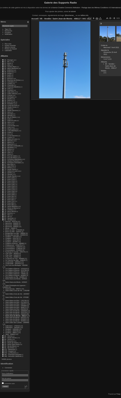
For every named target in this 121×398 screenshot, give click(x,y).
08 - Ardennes (9, 72)
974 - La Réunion (10, 353)
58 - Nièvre (8, 149)
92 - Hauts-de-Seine (11, 342)
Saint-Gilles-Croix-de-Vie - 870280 (17, 297)
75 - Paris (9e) (9, 204)
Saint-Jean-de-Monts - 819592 (15, 321)
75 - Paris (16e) (9, 188)
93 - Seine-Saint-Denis (12, 344)
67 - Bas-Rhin (9, 164)
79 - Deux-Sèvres (10, 211)
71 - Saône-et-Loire (10, 171)
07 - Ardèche (8, 70)
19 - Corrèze (8, 90)
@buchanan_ (70, 15)
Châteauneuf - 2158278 (13, 245)
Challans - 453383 (11, 242)
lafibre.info (84, 15)
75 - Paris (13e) (9, 183)
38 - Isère (7, 122)
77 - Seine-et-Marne (11, 208)
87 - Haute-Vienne (10, 337)
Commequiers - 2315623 (13, 250)
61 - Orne (7, 154)
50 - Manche (8, 141)
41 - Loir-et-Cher (9, 125)
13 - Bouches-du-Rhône (12, 80)
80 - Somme (8, 213)
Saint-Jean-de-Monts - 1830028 (16, 311)
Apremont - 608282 (11, 223)
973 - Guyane (8, 351)
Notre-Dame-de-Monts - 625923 (16, 279)
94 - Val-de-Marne (10, 346)
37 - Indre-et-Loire (10, 120)
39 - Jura (7, 124)
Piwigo (118, 394)
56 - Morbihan (9, 147)
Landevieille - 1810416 (13, 263)
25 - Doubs (8, 98)
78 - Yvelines (8, 210)
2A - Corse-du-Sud (10, 105)
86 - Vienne (8, 336)
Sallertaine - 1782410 (12, 326)
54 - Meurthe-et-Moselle (12, 146)
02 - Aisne (7, 63)
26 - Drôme (8, 100)
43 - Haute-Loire (9, 129)
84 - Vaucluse (8, 218)
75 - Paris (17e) (9, 189)
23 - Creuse (8, 95)
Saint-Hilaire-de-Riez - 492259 (15, 309)
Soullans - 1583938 (11, 329)
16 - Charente (9, 85)
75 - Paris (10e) (9, 178)
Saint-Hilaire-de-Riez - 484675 (15, 307)
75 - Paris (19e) (9, 193)
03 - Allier (7, 65)
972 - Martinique (9, 349)
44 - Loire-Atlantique (11, 130)
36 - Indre (7, 119)
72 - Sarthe (8, 172)
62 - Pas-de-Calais (10, 156)
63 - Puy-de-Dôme (10, 157)
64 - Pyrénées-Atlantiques (13, 159)
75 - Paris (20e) (9, 194)
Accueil (34, 18)
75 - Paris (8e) (9, 203)
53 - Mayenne (9, 144)
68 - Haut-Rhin (9, 166)
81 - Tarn (7, 215)
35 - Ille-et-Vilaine (10, 117)
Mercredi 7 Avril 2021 (111, 47)
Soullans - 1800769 (11, 331)
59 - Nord (7, 151)
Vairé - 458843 (10, 334)
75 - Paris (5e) (9, 198)
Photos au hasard (11, 49)
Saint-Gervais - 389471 (13, 289)
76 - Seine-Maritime (11, 206)
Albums (4, 56)
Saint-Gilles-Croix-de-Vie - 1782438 (17, 290)
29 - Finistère (8, 103)
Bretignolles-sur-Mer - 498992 (15, 233)
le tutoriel (72, 11)
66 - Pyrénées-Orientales (12, 162)
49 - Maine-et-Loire (10, 139)
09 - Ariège (8, 73)
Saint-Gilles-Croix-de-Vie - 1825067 (17, 294)
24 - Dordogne (9, 97)
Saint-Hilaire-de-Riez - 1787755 (16, 300)
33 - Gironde (8, 114)
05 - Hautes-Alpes (10, 66)
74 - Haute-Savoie (10, 176)
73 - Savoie (8, 174)
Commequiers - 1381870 (13, 247)
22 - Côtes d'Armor (10, 93)
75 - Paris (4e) (9, 196)
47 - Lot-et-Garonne (11, 135)
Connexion (8, 367)
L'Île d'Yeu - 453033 (12, 253)
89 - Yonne (8, 339)
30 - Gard (7, 109)
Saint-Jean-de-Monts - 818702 (15, 317)
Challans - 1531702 (12, 238)
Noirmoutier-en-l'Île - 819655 (15, 277)
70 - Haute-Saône (10, 169)
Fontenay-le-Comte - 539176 (15, 252)
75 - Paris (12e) (9, 181)
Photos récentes (10, 45)
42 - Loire (7, 127)
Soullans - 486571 (11, 332)
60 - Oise (7, 152)
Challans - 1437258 (12, 236)
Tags (6, 29)
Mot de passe (6, 378)
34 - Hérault (8, 115)
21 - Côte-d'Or (9, 92)
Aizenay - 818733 (11, 221)
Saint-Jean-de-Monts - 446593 (15, 314)
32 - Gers (7, 112)
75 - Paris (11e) (9, 179)
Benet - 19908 (10, 228)
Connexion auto (8, 383)
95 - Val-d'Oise (9, 348)
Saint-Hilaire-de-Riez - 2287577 (16, 304)
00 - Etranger (8, 60)
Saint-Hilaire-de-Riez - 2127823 (16, 302)
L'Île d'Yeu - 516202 (12, 255)
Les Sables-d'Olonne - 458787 (15, 272)
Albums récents (10, 47)
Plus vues (8, 44)
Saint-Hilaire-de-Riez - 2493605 (16, 305)
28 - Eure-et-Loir (9, 102)
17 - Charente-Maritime (12, 87)
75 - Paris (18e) (9, 191)
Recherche (8, 31)
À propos (8, 32)
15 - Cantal (8, 83)
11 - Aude (7, 77)
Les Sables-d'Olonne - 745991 (15, 273)
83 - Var (7, 216)
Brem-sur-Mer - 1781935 (13, 230)
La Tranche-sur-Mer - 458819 (15, 260)
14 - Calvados (9, 82)
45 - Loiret (7, 132)
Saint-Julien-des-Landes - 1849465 (17, 322)
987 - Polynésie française (12, 354)
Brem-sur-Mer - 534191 (13, 231)
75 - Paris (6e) (9, 199)
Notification (8, 34)
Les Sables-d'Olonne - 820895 (15, 275)
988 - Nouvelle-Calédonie (13, 356)
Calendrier (8, 50)
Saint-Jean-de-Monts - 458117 (16, 316)
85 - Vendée (8, 220)
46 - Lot (6, 134)
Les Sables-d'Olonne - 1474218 (16, 268)
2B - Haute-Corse (10, 107)
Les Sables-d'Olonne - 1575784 (16, 270)
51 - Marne (8, 142)
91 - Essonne (8, 341)
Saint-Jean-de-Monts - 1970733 (16, 312)
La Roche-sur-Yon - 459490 (14, 258)
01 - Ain (6, 61)
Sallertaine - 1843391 (12, 327)
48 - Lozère (8, 137)
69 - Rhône (8, 167)
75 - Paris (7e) (9, 201)
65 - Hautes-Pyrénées (11, 161)
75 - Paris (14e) (9, 184)
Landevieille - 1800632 (13, 262)
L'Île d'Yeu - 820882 (12, 257)
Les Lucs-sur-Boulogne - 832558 (16, 265)
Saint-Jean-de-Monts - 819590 (15, 319)
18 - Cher (7, 88)
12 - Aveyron (8, 78)
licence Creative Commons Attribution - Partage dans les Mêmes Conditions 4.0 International (86, 8)
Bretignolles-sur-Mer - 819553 (15, 235)
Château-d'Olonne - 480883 (14, 243)
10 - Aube (7, 75)
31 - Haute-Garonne (11, 110)
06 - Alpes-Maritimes (11, 68)
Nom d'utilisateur (7, 373)
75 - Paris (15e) (9, 186)
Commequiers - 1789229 (13, 248)
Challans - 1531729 (12, 240)
